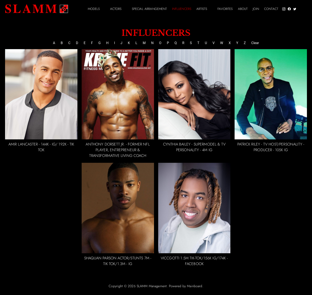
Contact (271, 9)
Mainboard (194, 286)
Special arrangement (149, 9)
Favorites (225, 9)
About (243, 9)
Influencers (182, 9)
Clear (255, 43)
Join (256, 9)
